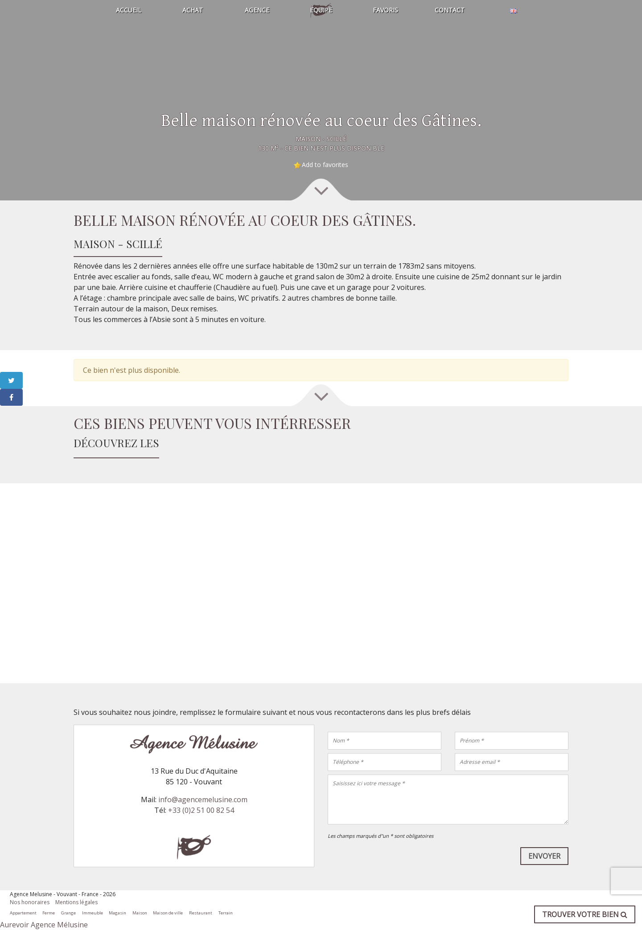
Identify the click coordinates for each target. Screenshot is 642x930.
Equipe (321, 10)
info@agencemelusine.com (202, 799)
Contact (450, 10)
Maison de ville (168, 913)
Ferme (48, 913)
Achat (192, 10)
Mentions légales (76, 902)
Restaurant (200, 913)
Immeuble (92, 913)
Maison (139, 913)
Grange (68, 913)
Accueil (128, 10)
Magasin (117, 913)
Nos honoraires (29, 902)
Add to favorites (325, 164)
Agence (257, 10)
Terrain (225, 913)
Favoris (385, 10)
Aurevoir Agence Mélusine (44, 925)
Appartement (23, 913)
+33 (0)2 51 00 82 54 (201, 810)
